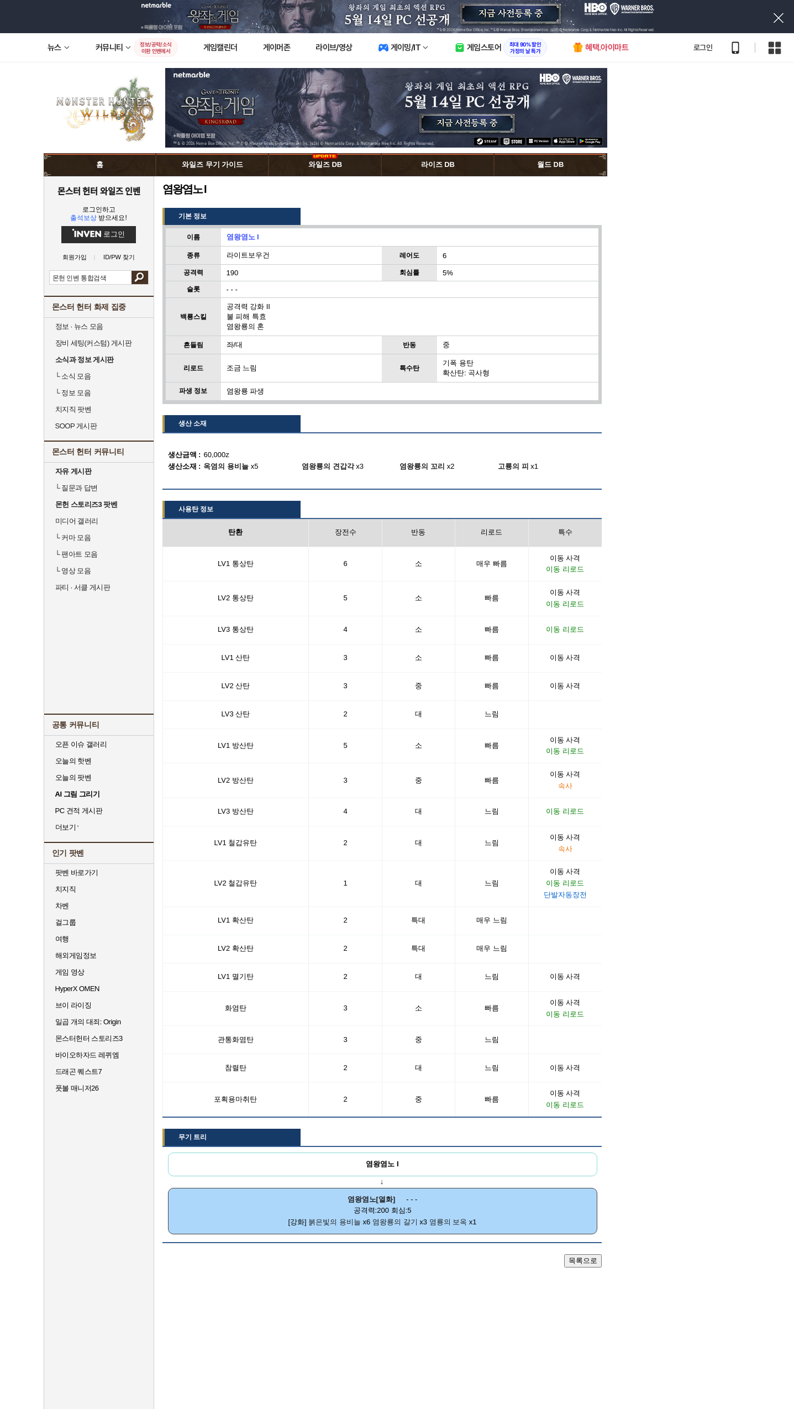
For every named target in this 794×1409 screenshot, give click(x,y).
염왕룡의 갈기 (395, 1222)
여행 (62, 938)
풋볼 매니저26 (77, 1088)
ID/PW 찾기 (119, 257)
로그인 (702, 47)
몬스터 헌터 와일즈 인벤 (98, 190)
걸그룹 (65, 922)
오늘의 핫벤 (73, 760)
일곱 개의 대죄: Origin (88, 1021)
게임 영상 (70, 972)
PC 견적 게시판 (79, 810)
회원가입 (74, 257)
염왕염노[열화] (372, 1199)
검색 (140, 277)
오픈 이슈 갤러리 (81, 744)
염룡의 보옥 (448, 1222)
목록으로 (583, 1260)
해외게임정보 (76, 955)
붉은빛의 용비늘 (334, 1222)
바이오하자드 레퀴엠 (87, 1055)
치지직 (65, 889)
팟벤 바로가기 (76, 872)
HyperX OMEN (77, 988)
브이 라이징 (73, 1005)
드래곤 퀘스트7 (78, 1071)
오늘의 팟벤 (73, 777)
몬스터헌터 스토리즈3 (89, 1038)
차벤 (62, 905)
